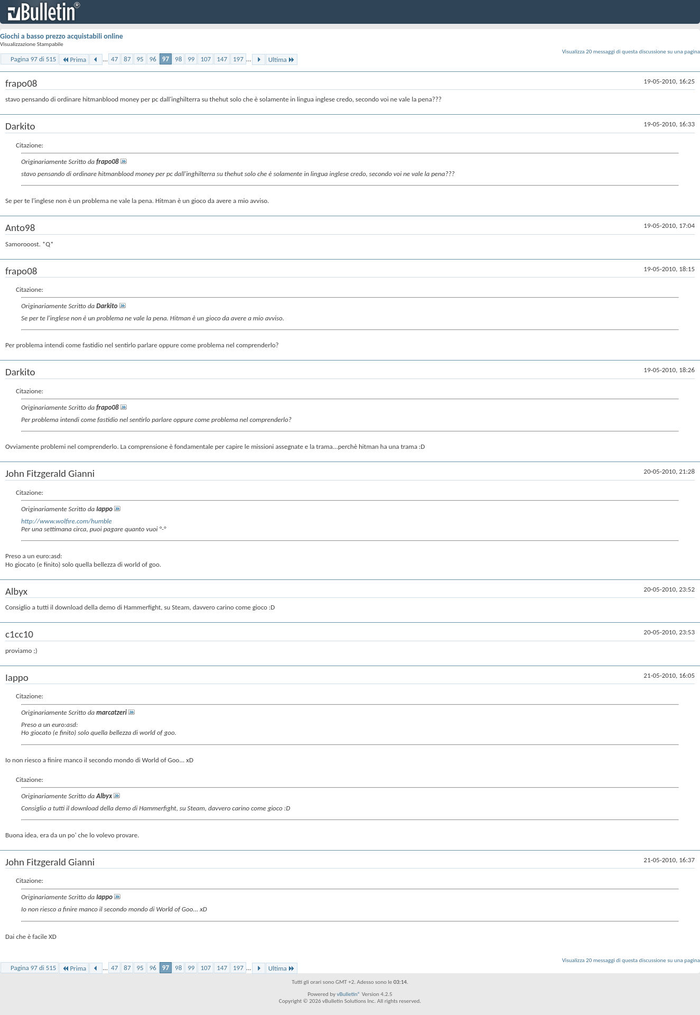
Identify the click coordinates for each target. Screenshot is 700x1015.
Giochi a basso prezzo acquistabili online (61, 36)
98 (178, 59)
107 (205, 59)
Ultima (281, 59)
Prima (74, 59)
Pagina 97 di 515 (33, 59)
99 (191, 59)
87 (127, 59)
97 (165, 59)
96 (153, 59)
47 (114, 59)
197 (238, 59)
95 (139, 59)
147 (222, 59)
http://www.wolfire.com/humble (66, 521)
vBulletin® (348, 994)
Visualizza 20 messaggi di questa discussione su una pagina (631, 51)
